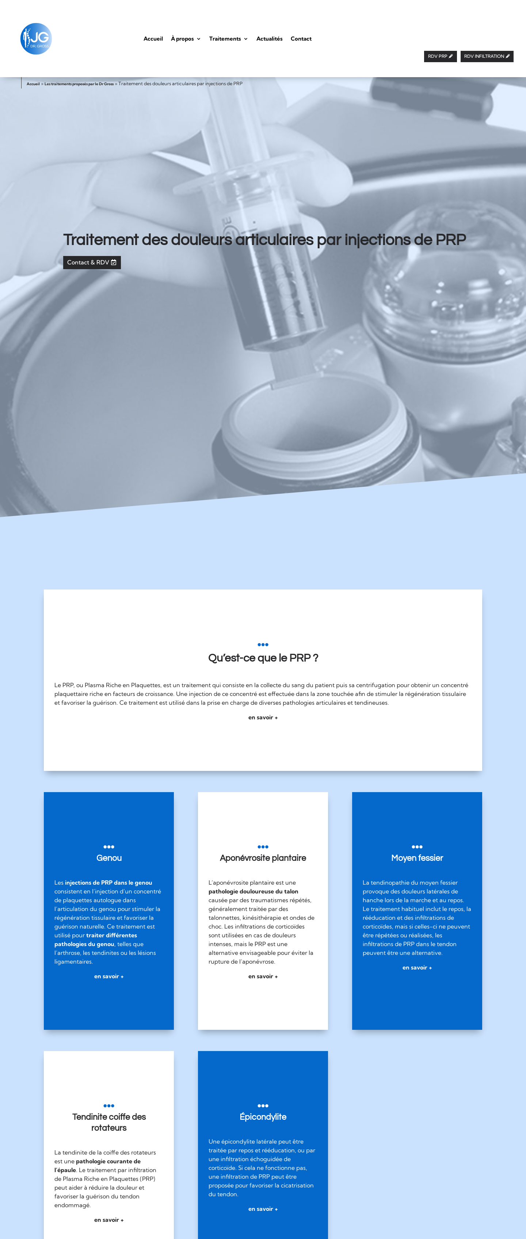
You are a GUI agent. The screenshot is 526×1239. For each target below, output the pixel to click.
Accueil (153, 38)
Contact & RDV (88, 262)
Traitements (225, 38)
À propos (182, 38)
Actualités (269, 38)
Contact (301, 38)
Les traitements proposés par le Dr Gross (79, 84)
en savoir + (263, 717)
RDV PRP (437, 56)
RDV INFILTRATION (484, 56)
